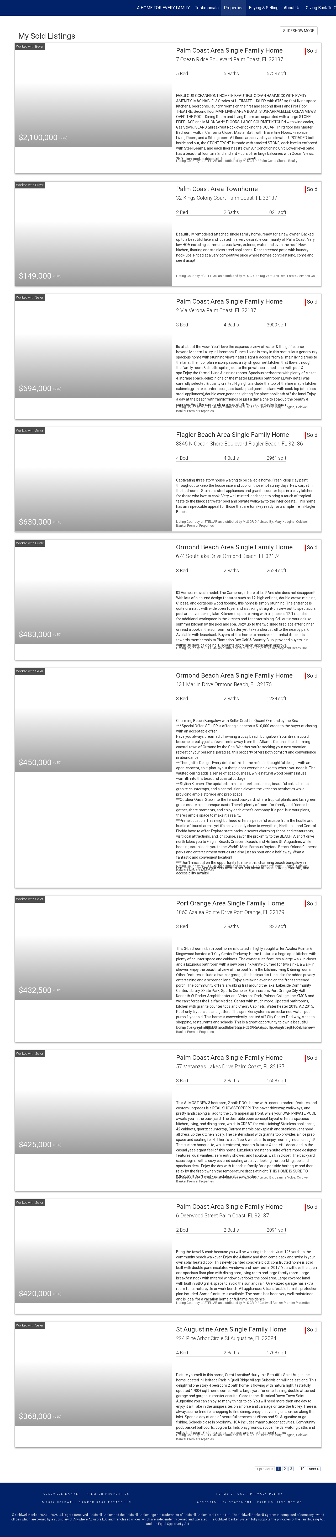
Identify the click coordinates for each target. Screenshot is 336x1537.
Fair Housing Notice (279, 1502)
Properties (234, 7)
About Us (292, 7)
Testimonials (207, 7)
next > (314, 1469)
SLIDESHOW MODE (298, 31)
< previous (264, 1469)
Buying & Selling (264, 7)
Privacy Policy (266, 1494)
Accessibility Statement (224, 1502)
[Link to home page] (6, 8)
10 (302, 1469)
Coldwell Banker (62, 1494)
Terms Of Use (230, 1494)
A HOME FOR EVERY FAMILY (163, 7)
